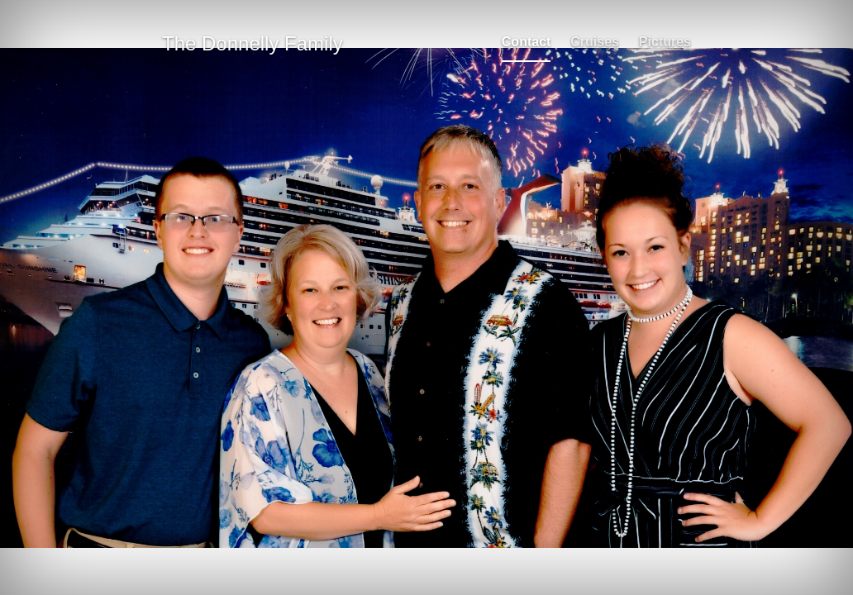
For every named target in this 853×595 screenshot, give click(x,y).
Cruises (594, 42)
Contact (526, 42)
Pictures (665, 42)
